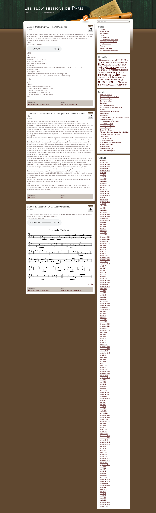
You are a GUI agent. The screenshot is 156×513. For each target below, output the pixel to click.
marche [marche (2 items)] (100, 72)
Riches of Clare (104, 136)
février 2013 (103, 367)
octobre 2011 (104, 396)
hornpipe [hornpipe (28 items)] (121, 64)
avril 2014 (103, 338)
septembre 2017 (105, 264)
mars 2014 (103, 340)
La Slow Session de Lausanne (109, 122)
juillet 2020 (103, 206)
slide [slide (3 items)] (115, 80)
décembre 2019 (105, 214)
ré (67, 104)
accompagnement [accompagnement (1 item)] (106, 60)
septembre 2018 (105, 243)
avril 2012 (103, 384)
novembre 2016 (105, 282)
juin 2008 (103, 446)
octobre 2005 (104, 506)
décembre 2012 (105, 371)
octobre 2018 (104, 241)
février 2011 (103, 411)
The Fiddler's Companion (107, 151)
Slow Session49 (105, 146)
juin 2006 (103, 492)
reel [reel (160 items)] (114, 74)
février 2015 (103, 320)
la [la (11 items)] (105, 67)
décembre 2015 (105, 303)
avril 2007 (103, 471)
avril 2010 (103, 427)
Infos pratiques (104, 31)
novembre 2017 (105, 260)
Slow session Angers (106, 140)
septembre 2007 (105, 465)
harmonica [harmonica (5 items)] (113, 65)
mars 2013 (103, 365)
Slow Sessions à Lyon (107, 148)
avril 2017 (103, 272)
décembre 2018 (105, 237)
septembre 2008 (105, 444)
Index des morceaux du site (108, 42)
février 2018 (103, 253)
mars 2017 (103, 274)
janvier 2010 (104, 434)
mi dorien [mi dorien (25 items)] (116, 72)
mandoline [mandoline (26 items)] (122, 69)
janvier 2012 (104, 390)
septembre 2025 (105, 171)
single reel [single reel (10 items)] (109, 79)
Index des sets (106, 44)
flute (62, 104)
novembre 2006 (105, 481)
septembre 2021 (105, 195)
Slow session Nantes (106, 144)
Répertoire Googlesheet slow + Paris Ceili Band (114, 132)
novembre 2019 (105, 216)
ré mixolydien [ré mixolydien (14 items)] (109, 77)
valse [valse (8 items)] (119, 85)
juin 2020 (103, 208)
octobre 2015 (104, 307)
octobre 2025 (104, 169)
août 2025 (103, 173)
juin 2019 (103, 224)
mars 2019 (103, 231)
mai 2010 (103, 425)
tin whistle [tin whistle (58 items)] (104, 84)
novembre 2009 (105, 438)
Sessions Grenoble (106, 138)
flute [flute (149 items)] (101, 64)
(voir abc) (90, 284)
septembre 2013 (105, 353)
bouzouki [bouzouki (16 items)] (107, 62)
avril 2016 (103, 295)
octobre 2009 (104, 440)
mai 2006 (103, 494)
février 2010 (103, 432)
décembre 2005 (105, 502)
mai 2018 (103, 247)
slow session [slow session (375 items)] (107, 82)
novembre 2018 (105, 239)
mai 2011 (103, 405)
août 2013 (103, 355)
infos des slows (44, 104)
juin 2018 (103, 245)
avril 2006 (103, 496)
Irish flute (103, 109)
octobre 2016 (104, 284)
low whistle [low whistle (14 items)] (112, 70)
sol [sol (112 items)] (119, 82)
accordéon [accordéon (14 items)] (121, 60)
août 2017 (103, 266)
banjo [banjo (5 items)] (100, 62)
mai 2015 (103, 313)
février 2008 (103, 454)
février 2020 (103, 210)
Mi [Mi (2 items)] (110, 72)
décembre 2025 (105, 164)
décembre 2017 (105, 258)
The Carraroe (44, 49)
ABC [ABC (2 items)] (99, 60)
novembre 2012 (105, 374)
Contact (102, 29)
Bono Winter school (106, 101)
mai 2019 (103, 227)
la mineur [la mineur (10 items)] (120, 67)
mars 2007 (103, 473)
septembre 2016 (105, 287)
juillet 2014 (103, 332)
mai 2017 (103, 270)
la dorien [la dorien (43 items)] (111, 67)
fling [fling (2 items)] (126, 62)
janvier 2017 (104, 278)
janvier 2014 (104, 345)
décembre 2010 (105, 415)
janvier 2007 (104, 477)
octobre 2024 (104, 183)
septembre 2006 (105, 485)
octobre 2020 (104, 200)
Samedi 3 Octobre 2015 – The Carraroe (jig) (47, 27)
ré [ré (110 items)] (118, 74)
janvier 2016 (104, 301)
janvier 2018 (104, 255)
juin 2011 (103, 403)
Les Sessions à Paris (106, 124)
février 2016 (103, 299)
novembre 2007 (105, 461)
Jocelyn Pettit (104, 115)
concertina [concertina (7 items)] (120, 62)
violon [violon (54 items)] (124, 84)
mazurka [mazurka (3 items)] (106, 72)
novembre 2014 (105, 326)
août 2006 (103, 487)
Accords (102, 46)
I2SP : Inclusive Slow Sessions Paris (111, 107)
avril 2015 (103, 316)
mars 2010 (103, 429)
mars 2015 (103, 318)
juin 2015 (103, 311)
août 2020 (103, 204)
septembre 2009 (105, 442)
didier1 (30, 29)
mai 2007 (103, 469)
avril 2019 (103, 229)
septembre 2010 (105, 421)
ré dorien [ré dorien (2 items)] (123, 75)
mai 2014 (103, 336)
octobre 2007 (104, 463)
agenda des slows (33, 104)
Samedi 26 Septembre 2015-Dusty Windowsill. (48, 207)
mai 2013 (103, 361)
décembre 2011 (105, 392)
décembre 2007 (105, 458)
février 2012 (103, 388)
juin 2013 (103, 359)
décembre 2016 (105, 280)
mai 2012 (103, 382)
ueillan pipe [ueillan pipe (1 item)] (113, 85)
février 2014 (103, 342)
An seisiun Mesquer (106, 95)
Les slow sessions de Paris (54, 8)
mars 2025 (103, 179)
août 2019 (103, 222)
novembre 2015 (105, 305)
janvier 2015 (104, 322)
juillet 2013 (103, 357)
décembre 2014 (105, 324)
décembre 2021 (105, 191)
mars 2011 (103, 409)
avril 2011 (103, 407)
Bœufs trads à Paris (106, 99)
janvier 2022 (104, 189)
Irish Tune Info (104, 113)
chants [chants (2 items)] (113, 62)
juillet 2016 (103, 289)
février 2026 (103, 160)
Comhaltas (103, 103)
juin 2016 (103, 291)
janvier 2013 (104, 369)
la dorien (69, 290)
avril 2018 (103, 249)
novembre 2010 (105, 417)
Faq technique (104, 38)
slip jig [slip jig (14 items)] (121, 79)
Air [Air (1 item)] (127, 60)
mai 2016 (103, 293)
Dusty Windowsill (44, 222)
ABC (62, 197)
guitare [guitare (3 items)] (106, 65)
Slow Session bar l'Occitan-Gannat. (111, 142)
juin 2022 (103, 187)
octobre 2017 (104, 262)
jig (65, 104)
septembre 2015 (105, 309)
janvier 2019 (104, 235)
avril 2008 (103, 450)
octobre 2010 (104, 419)
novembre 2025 (105, 166)
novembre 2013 (105, 349)
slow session (73, 104)
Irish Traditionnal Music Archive (109, 111)
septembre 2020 (105, 202)
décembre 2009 (105, 436)
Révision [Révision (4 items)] (119, 77)
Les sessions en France (107, 126)
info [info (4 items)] (99, 67)
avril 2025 (103, 177)
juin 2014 (103, 334)
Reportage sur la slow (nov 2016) (110, 134)
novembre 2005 (105, 504)
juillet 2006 (103, 490)
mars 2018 (103, 251)
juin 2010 (103, 423)
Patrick (31, 209)
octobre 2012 (104, 376)
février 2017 (103, 276)
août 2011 (103, 400)
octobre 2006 (104, 483)
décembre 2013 (105, 347)
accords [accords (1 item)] (114, 60)
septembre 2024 (105, 185)
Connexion (130, 1)
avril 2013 (103, 363)
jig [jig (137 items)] (102, 67)
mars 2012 (103, 386)
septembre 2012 (105, 378)
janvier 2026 (104, 162)
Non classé (31, 197)
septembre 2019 (105, 220)
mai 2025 (103, 175)
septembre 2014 (105, 330)
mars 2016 (103, 297)
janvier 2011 (104, 413)
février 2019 (103, 233)
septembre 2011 (105, 398)
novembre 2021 (105, 193)
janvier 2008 (104, 456)
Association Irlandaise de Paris (109, 97)
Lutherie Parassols (105, 128)
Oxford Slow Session (106, 130)
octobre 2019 (104, 218)
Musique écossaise (106, 48)
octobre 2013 (104, 351)
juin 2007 (103, 467)
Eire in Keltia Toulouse (107, 105)
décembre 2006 (105, 479)
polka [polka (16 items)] (108, 75)
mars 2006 (103, 498)
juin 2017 (103, 268)
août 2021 (103, 198)
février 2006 (103, 500)
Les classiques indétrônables (109, 40)
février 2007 (103, 475)
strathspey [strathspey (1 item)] (124, 82)
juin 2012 (103, 380)
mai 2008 (103, 448)
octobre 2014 (104, 328)
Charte (102, 35)
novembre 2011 (105, 394)
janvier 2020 (104, 212)
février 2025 (103, 181)
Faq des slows (104, 33)
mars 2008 (103, 452)
